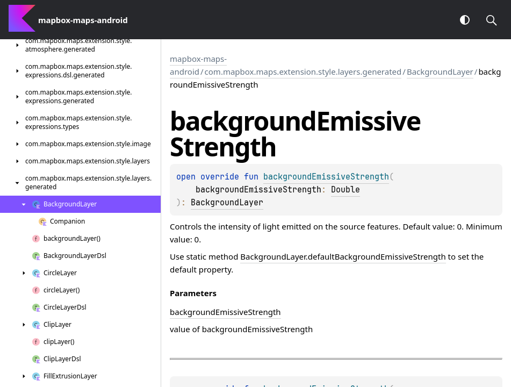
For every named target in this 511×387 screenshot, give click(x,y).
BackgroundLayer (440, 71)
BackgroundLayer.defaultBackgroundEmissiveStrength (342, 256)
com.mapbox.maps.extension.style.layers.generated (303, 71)
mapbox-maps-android (198, 65)
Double (345, 189)
